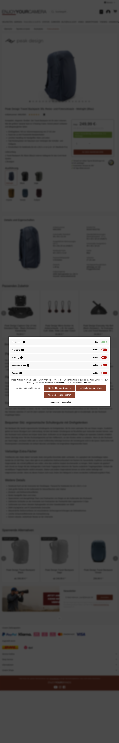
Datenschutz (65, 402)
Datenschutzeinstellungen (28, 388)
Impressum (53, 402)
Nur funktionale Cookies (59, 388)
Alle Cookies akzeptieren (59, 395)
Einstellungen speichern (91, 388)
